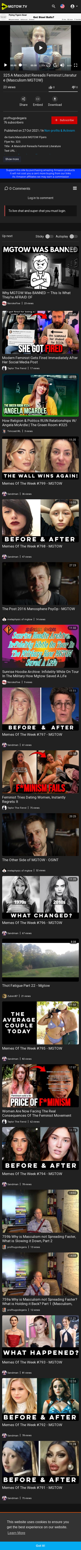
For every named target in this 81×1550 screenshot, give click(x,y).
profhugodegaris (15, 118)
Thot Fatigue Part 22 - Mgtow (26, 985)
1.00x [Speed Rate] (42, 65)
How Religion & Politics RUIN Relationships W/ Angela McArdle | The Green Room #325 (39, 422)
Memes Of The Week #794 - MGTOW (32, 1174)
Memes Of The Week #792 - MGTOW (32, 1425)
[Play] (5, 65)
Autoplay (62, 236)
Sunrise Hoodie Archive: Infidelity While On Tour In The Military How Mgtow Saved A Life (40, 673)
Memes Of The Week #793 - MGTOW (32, 1362)
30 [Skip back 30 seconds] (48, 65)
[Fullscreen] (75, 65)
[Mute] (62, 65)
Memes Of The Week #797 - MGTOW (32, 734)
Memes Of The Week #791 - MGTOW (32, 1487)
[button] (62, 6)
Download (55, 101)
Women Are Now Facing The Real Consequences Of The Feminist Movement (36, 1113)
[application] (40, 48)
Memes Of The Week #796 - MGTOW (32, 923)
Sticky (40, 236)
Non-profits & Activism (59, 130)
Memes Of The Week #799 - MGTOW (32, 483)
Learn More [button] (16, 1533)
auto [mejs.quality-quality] (69, 65)
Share (23, 101)
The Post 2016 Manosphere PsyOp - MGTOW (38, 609)
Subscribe (64, 120)
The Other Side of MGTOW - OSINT (30, 860)
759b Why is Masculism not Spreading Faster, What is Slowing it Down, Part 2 (39, 1238)
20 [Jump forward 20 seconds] (55, 65)
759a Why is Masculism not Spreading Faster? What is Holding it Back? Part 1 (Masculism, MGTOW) (39, 1303)
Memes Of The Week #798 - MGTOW (32, 546)
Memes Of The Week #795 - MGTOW (32, 1048)
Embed (38, 101)
